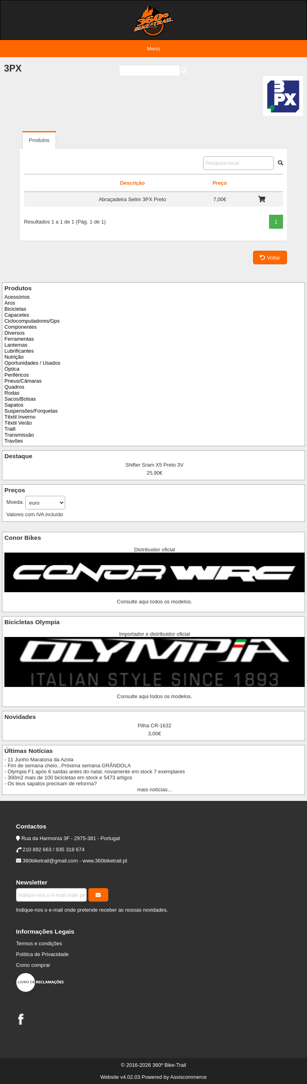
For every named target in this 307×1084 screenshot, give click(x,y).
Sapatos (14, 405)
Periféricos (16, 375)
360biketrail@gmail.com (50, 861)
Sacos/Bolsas (20, 399)
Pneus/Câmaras (23, 381)
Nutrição (14, 357)
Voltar (270, 258)
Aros (9, 303)
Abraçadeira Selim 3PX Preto (132, 199)
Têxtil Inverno (20, 417)
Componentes (20, 327)
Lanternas (16, 345)
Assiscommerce (188, 1077)
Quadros (14, 387)
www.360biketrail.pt (105, 861)
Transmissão (19, 435)
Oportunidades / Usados (32, 363)
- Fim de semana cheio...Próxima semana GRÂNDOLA (67, 766)
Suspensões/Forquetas (31, 411)
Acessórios (17, 297)
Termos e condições (39, 943)
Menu (153, 49)
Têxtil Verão (18, 423)
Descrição (132, 183)
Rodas (11, 393)
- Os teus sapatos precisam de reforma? (50, 784)
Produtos (39, 140)
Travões (13, 441)
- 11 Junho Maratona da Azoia (39, 760)
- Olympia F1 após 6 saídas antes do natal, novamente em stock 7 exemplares (94, 772)
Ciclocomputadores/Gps (32, 321)
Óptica (11, 369)
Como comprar (33, 965)
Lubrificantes (19, 351)
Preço (220, 183)
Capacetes (16, 315)
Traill (10, 429)
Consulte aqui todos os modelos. (154, 602)
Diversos (14, 333)
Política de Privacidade (42, 954)
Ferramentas (19, 339)
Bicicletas (15, 309)
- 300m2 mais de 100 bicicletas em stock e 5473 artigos (68, 778)
